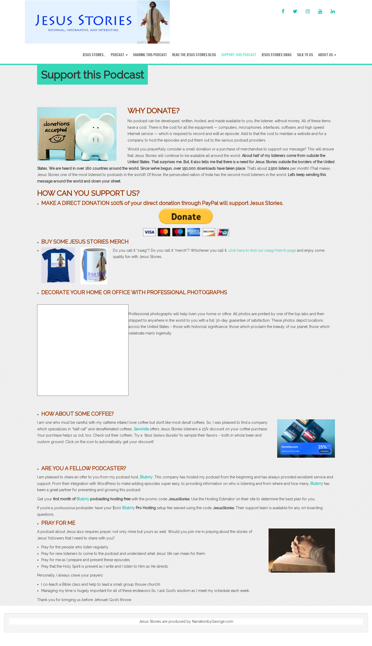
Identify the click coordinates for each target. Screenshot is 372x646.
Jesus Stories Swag (276, 54)
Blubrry (146, 477)
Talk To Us (305, 54)
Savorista (141, 429)
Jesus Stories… (94, 54)
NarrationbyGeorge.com (212, 621)
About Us (327, 54)
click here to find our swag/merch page (262, 250)
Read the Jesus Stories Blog (194, 54)
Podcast (119, 54)
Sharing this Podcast (150, 54)
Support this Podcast (238, 54)
